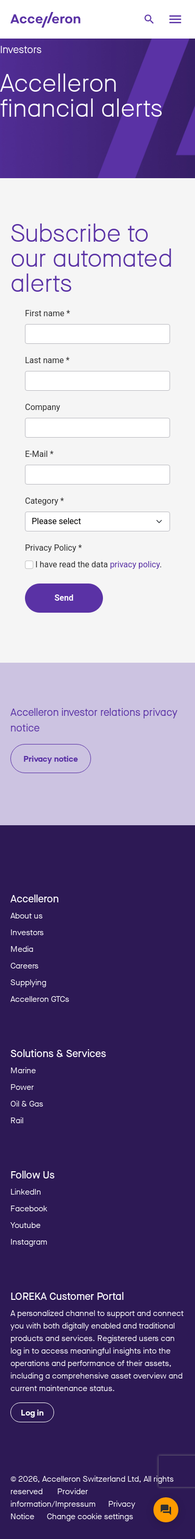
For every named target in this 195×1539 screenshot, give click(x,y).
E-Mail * (39, 454)
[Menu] (175, 19)
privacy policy (135, 564)
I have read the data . (93, 564)
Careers (24, 965)
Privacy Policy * (53, 548)
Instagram (28, 1241)
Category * (44, 501)
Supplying (28, 982)
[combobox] (149, 18)
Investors (21, 49)
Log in (32, 1412)
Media (21, 949)
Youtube (25, 1225)
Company (42, 407)
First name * (47, 313)
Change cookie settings (90, 1516)
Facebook (28, 1208)
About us (26, 915)
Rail (16, 1120)
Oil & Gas (26, 1103)
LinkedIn (25, 1191)
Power (22, 1087)
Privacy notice (50, 758)
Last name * (47, 360)
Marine (23, 1070)
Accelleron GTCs (39, 999)
